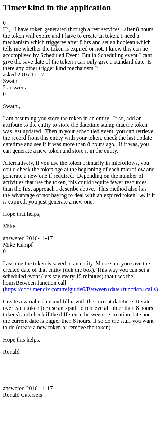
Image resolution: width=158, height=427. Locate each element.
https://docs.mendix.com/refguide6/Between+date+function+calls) (81, 289)
